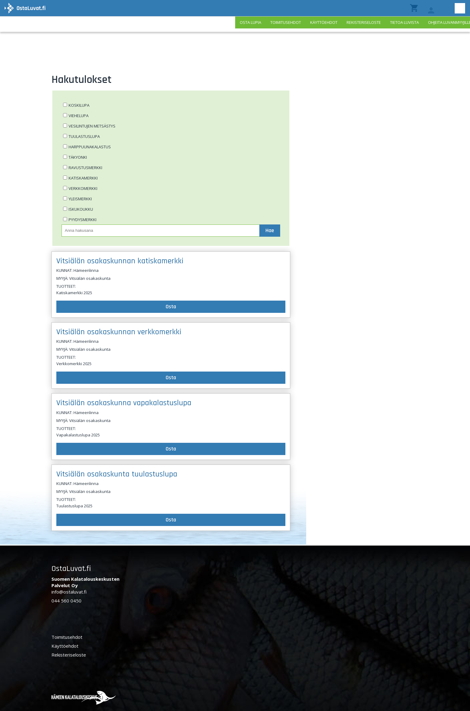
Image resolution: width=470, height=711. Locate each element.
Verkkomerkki (83, 188)
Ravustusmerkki (85, 167)
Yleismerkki (80, 199)
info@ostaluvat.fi (69, 592)
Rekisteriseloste (364, 22)
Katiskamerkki (83, 178)
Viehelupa (78, 115)
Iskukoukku (81, 209)
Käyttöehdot (323, 22)
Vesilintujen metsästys (92, 126)
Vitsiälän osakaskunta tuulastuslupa (116, 474)
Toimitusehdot (285, 22)
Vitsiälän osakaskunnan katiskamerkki (119, 261)
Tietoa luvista (404, 22)
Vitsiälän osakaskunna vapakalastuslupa (123, 403)
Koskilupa (79, 105)
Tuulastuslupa (84, 136)
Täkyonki (78, 157)
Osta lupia (250, 22)
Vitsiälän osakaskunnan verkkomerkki (118, 332)
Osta (171, 306)
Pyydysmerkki (82, 219)
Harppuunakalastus (90, 147)
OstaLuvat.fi (71, 569)
